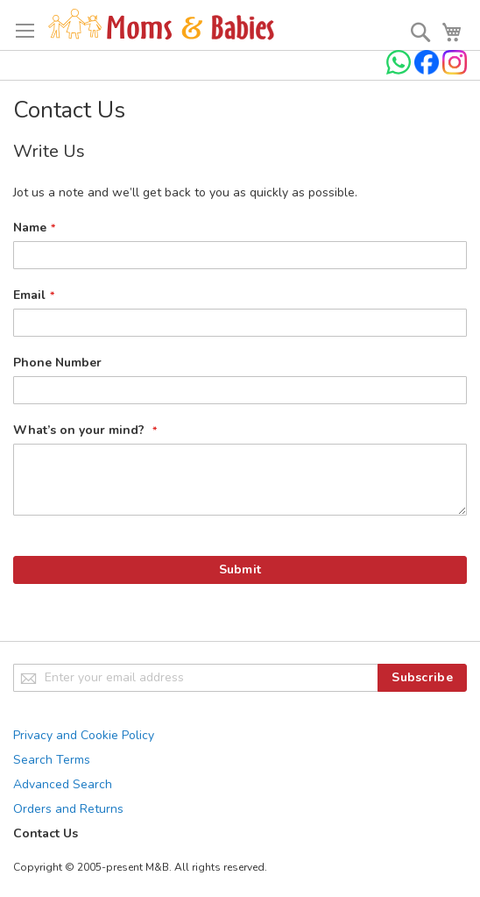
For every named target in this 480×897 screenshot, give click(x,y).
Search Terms (51, 759)
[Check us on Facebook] (428, 70)
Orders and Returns (68, 809)
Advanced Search (62, 784)
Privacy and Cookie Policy (83, 735)
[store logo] (161, 25)
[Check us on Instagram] (454, 70)
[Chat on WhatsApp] (400, 70)
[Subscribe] (422, 678)
